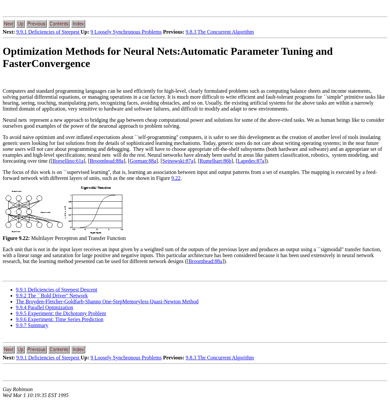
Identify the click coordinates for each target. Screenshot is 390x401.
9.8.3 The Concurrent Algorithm (220, 32)
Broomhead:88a (106, 161)
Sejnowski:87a (177, 161)
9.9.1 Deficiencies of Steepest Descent (56, 289)
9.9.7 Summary (32, 325)
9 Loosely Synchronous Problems (126, 32)
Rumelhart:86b (215, 161)
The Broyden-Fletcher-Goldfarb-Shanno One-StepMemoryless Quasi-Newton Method (107, 301)
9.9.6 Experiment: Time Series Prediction (59, 319)
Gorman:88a (143, 161)
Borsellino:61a (68, 161)
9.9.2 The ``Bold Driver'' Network (52, 295)
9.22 (175, 178)
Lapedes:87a (251, 161)
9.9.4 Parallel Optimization (44, 307)
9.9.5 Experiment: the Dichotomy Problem (61, 313)
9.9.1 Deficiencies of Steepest (48, 32)
